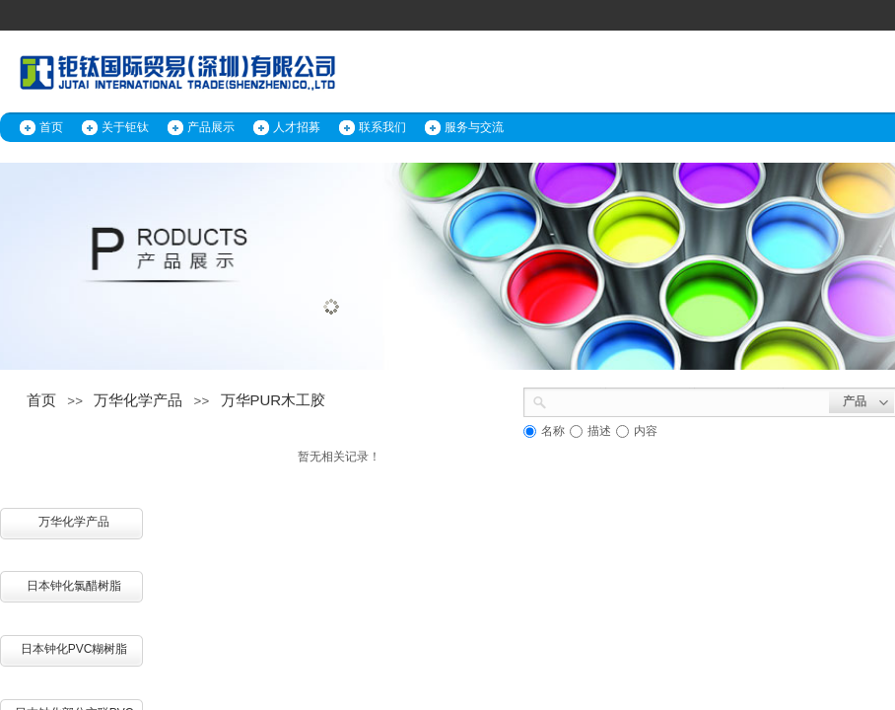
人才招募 (296, 127)
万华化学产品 (138, 399)
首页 (51, 127)
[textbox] (688, 400)
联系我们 (382, 127)
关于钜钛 (125, 127)
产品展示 (211, 127)
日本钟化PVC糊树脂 (74, 649)
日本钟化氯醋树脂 (74, 586)
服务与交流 (474, 127)
